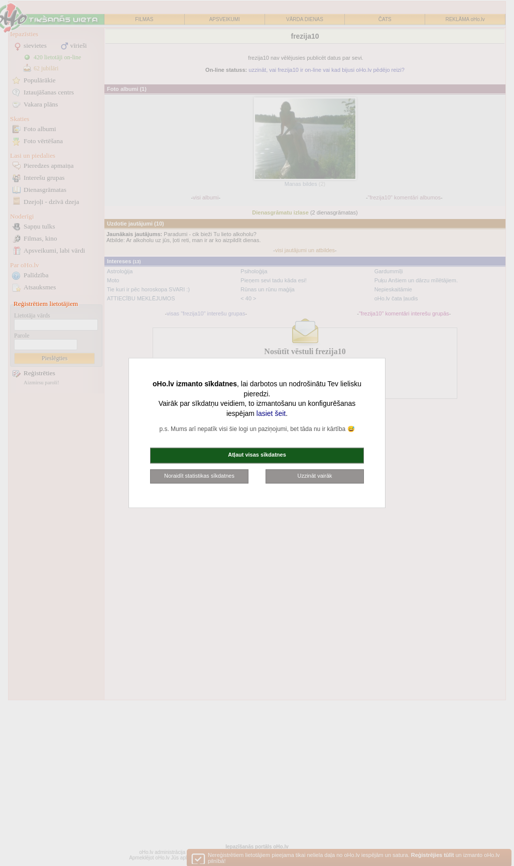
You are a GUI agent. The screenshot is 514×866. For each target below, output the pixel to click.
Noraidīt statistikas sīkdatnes (199, 476)
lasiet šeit (271, 413)
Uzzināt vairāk (314, 476)
